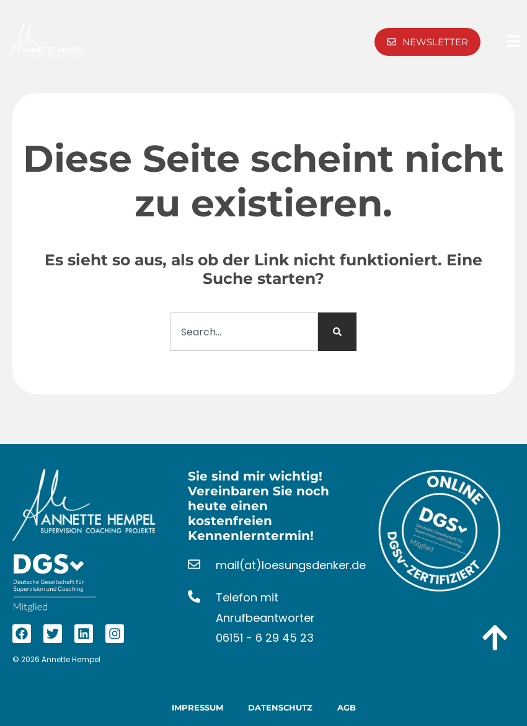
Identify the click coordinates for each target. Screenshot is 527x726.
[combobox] (244, 331)
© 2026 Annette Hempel (56, 659)
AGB (346, 707)
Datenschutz (280, 707)
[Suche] (337, 331)
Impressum (197, 707)
